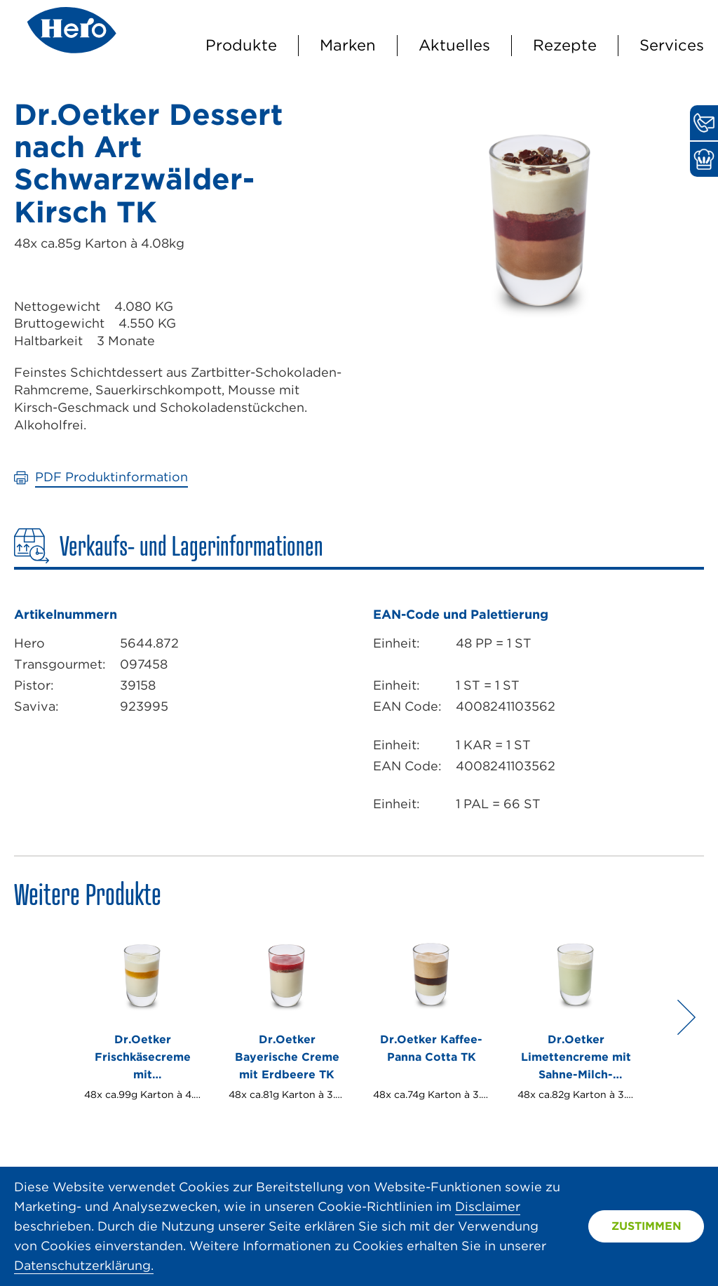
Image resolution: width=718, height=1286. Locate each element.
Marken (348, 45)
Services (671, 45)
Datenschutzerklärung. (84, 1265)
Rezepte (565, 45)
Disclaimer (487, 1206)
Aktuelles (454, 45)
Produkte (241, 45)
